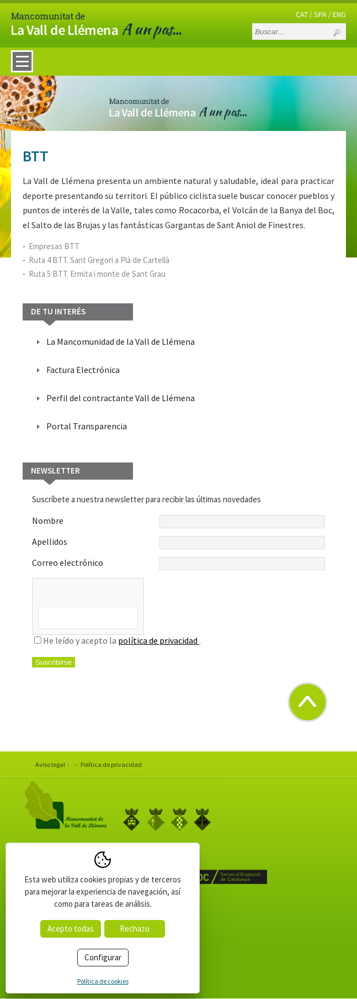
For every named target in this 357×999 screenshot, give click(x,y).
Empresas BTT (54, 246)
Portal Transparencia (86, 426)
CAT (302, 14)
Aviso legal (50, 764)
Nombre (178, 521)
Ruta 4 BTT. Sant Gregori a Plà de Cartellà (99, 260)
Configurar (102, 957)
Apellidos (178, 542)
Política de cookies (103, 981)
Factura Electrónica (83, 369)
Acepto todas (70, 928)
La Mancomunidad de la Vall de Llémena (120, 341)
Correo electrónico (178, 563)
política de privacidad (158, 640)
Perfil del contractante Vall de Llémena (120, 397)
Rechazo (135, 928)
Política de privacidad (111, 764)
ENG (339, 14)
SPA (320, 14)
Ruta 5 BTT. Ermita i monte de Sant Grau (97, 274)
